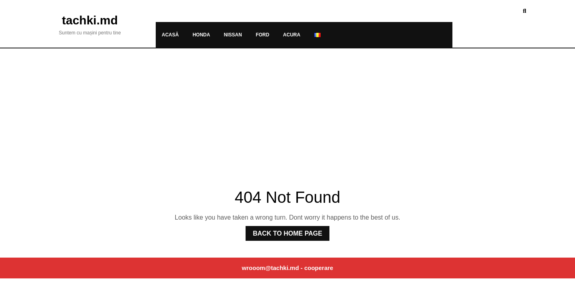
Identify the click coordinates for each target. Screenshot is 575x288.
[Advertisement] (287, 108)
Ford (262, 35)
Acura (291, 35)
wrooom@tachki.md (270, 267)
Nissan (233, 35)
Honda (201, 35)
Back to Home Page (284, 231)
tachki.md (90, 20)
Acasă (170, 35)
